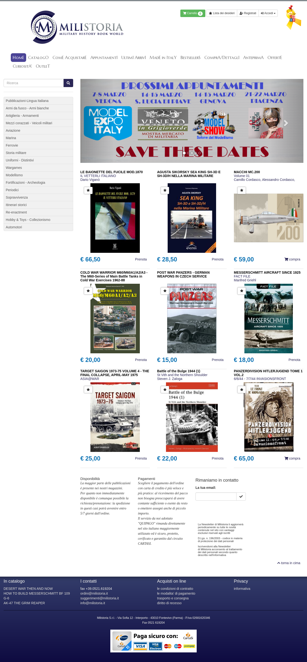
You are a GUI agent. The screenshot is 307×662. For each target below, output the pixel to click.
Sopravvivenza (17, 197)
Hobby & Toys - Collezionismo (28, 220)
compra (292, 259)
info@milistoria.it (92, 603)
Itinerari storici (16, 205)
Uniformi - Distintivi (20, 160)
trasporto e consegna (173, 598)
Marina (11, 138)
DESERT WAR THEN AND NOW (28, 589)
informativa (242, 589)
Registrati (248, 13)
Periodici (12, 190)
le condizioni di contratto (175, 589)
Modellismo (14, 175)
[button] (97, 121)
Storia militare (16, 153)
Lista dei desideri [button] (222, 13)
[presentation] (231, 510)
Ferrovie (12, 145)
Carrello (193, 14)
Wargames (14, 168)
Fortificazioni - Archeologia (25, 182)
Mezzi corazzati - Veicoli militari (29, 123)
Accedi (268, 13)
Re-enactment (16, 212)
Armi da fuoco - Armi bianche (27, 108)
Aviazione (13, 130)
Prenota (141, 259)
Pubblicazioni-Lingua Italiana (27, 101)
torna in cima (288, 563)
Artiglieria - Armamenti (22, 116)
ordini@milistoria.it (94, 593)
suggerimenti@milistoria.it (99, 598)
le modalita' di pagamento (176, 593)
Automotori (14, 227)
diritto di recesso (169, 603)
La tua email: (205, 488)
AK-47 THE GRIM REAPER (24, 603)
